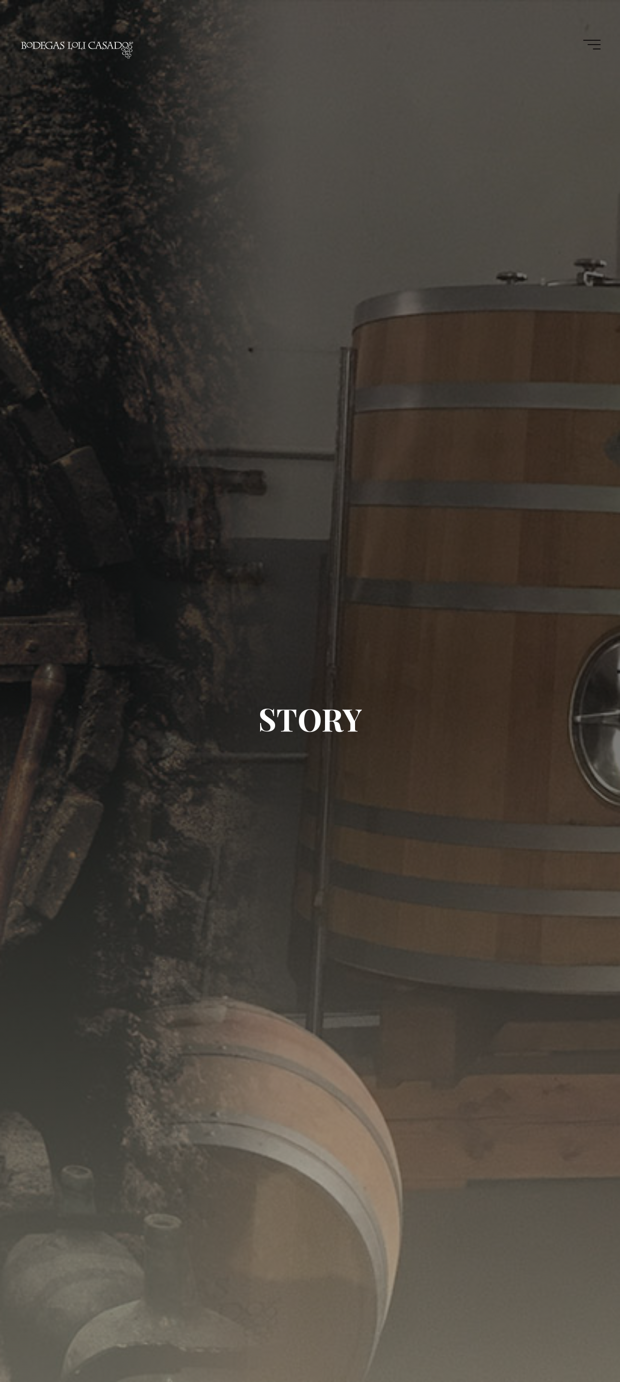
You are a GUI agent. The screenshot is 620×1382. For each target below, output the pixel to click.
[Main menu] (592, 44)
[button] (599, 13)
